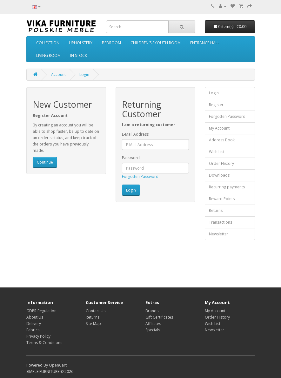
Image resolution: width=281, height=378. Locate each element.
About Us (34, 317)
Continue (45, 162)
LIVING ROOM (48, 55)
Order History (221, 163)
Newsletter (218, 234)
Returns (216, 210)
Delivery (33, 323)
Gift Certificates (159, 317)
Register (216, 104)
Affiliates (153, 323)
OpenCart (58, 365)
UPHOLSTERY (80, 42)
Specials (152, 330)
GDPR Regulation (41, 311)
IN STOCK (78, 55)
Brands (151, 311)
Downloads (219, 175)
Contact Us (95, 311)
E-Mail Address (135, 134)
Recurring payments (227, 187)
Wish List (216, 151)
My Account (219, 128)
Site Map (93, 323)
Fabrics (32, 330)
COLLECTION (47, 42)
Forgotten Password (140, 176)
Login (84, 74)
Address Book (222, 140)
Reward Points (222, 198)
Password (131, 157)
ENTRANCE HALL (204, 42)
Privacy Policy (38, 336)
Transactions (220, 222)
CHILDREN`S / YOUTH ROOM (155, 42)
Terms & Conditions (44, 342)
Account (58, 74)
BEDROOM (111, 42)
